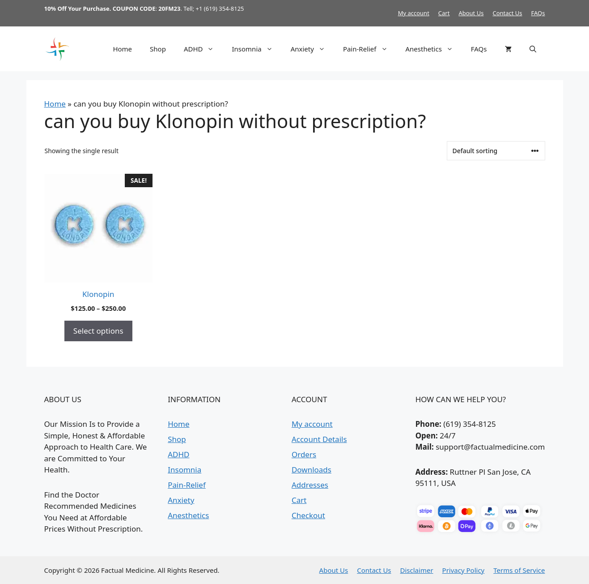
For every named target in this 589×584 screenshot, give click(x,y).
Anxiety (312, 48)
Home (122, 48)
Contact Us (507, 13)
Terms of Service (519, 570)
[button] (533, 48)
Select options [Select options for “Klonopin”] (98, 331)
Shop (158, 48)
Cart (444, 13)
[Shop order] (496, 150)
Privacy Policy (463, 570)
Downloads (311, 469)
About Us (470, 13)
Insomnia (256, 48)
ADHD (203, 48)
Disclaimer (416, 570)
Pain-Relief (370, 48)
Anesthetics (434, 48)
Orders (304, 454)
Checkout (308, 515)
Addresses (310, 485)
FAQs (538, 13)
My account (413, 13)
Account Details (319, 439)
